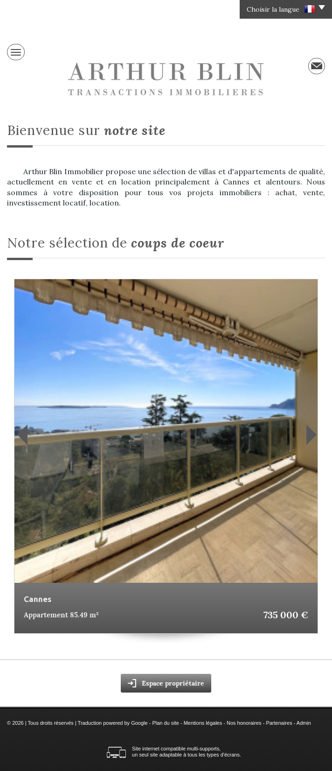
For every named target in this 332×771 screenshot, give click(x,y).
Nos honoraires (244, 723)
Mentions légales (203, 723)
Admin (304, 723)
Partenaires (279, 723)
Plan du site (165, 723)
